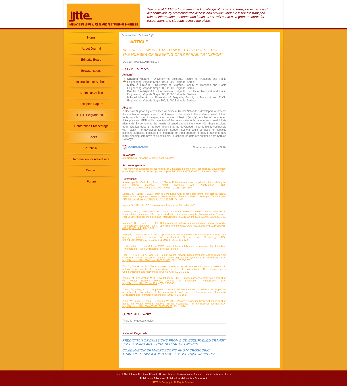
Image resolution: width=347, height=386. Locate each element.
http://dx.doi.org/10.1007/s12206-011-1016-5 (146, 240)
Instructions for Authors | (190, 374)
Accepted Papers (91, 104)
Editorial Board (91, 59)
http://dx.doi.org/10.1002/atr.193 (139, 283)
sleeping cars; (166, 158)
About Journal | (132, 374)
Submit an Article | (214, 374)
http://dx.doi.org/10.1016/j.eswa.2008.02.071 (146, 260)
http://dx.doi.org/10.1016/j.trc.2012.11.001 (150, 199)
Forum (91, 181)
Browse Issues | (167, 374)
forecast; (153, 158)
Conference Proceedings (91, 126)
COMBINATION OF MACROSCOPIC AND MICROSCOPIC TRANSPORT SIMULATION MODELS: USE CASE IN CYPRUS (169, 352)
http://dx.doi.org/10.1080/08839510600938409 (147, 306)
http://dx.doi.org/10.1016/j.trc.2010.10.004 (185, 216)
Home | (119, 374)
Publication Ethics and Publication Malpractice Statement (173, 378)
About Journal (91, 48)
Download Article (138, 146)
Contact (91, 170)
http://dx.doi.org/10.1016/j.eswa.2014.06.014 (146, 187)
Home (91, 37)
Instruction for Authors (91, 81)
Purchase (91, 148)
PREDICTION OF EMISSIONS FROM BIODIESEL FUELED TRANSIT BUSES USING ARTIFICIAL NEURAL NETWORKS (174, 342)
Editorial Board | (149, 374)
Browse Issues (91, 70)
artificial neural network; (135, 158)
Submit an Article (91, 93)
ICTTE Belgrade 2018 (91, 115)
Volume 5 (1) (146, 35)
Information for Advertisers (91, 159)
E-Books (91, 137)
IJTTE (155, 382)
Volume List (129, 35)
